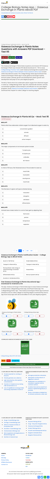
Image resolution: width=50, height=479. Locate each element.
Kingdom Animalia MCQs (35, 433)
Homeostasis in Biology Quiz (12, 431)
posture (26, 217)
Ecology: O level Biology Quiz (12, 422)
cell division (26, 199)
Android (28, 464)
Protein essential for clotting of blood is (13, 374)
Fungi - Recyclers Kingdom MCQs (37, 424)
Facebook (28, 455)
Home (3, 455)
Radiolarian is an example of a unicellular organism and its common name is (36, 383)
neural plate (26, 175)
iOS (26, 466)
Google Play (15, 360)
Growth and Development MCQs (37, 430)
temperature (26, 221)
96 (23, 250)
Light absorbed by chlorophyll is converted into (13, 381)
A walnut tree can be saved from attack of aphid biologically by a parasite (37, 388)
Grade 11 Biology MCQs (34, 428)
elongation (26, 196)
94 (16, 250)
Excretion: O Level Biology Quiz (12, 428)
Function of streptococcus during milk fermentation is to (13, 384)
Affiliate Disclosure (6, 462)
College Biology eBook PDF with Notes (11, 356)
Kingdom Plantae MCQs (34, 435)
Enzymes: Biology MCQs (34, 421)
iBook (3, 360)
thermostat (26, 214)
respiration (26, 224)
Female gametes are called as (12, 378)
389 (27, 250)
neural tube (26, 182)
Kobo (8, 360)
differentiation (26, 203)
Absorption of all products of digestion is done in (36, 378)
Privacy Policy (5, 460)
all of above (26, 160)
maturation (26, 192)
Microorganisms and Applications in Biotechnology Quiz (14, 434)
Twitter (28, 458)
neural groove (26, 178)
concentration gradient (26, 129)
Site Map (3, 458)
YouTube (28, 460)
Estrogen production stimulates (37, 375)
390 (31, 250)
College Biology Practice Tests (10, 70)
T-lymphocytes (26, 150)
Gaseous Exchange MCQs (35, 426)
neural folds (26, 171)
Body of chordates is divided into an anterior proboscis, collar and (37, 393)
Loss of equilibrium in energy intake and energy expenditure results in (14, 388)
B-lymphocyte (26, 153)
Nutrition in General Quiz (11, 437)
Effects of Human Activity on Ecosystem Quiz (12, 425)
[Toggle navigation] (47, 2)
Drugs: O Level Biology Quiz (11, 420)
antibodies (26, 157)
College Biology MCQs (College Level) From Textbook (17, 13)
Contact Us (4, 464)
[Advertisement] (25, 31)
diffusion (26, 136)
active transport (26, 139)
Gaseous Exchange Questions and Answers (25, 88)
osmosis (26, 132)
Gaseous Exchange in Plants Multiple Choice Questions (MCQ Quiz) (21, 72)
